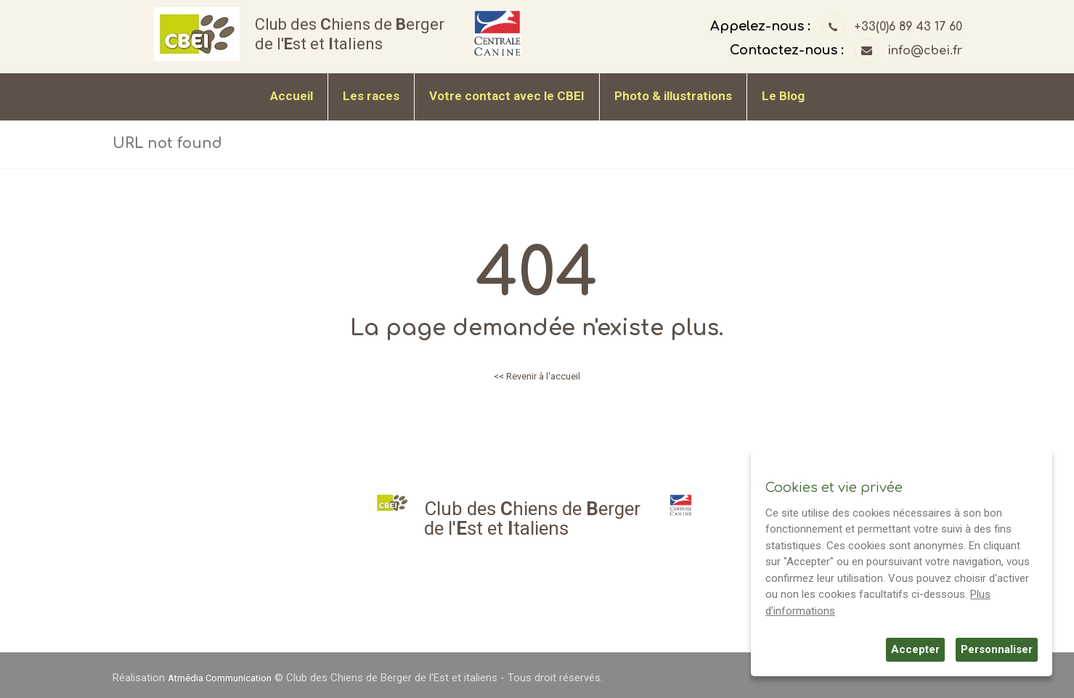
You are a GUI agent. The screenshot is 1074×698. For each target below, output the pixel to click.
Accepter (915, 649)
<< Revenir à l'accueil (537, 375)
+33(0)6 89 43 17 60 (908, 26)
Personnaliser (997, 649)
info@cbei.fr (924, 50)
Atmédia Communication (227, 677)
